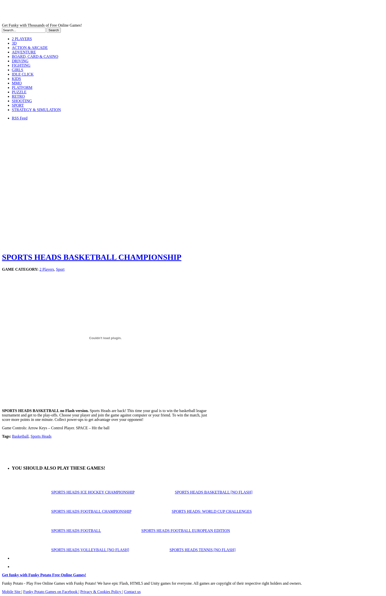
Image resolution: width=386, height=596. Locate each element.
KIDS (16, 79)
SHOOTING (22, 101)
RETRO (18, 96)
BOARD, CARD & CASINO (35, 56)
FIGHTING (21, 65)
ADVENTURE (24, 52)
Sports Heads (41, 436)
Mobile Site (11, 592)
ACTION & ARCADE (30, 48)
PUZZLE (19, 92)
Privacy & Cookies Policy (101, 592)
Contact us (132, 592)
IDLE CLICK (22, 74)
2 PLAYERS (22, 39)
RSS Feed (20, 118)
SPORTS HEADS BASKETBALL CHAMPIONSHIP (91, 257)
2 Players (46, 269)
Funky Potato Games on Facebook (50, 592)
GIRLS (17, 70)
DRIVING (20, 61)
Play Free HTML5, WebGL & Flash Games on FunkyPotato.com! (85, 12)
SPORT (18, 105)
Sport (60, 269)
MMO (17, 83)
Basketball (20, 436)
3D (14, 43)
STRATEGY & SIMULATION (36, 110)
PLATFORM (22, 87)
